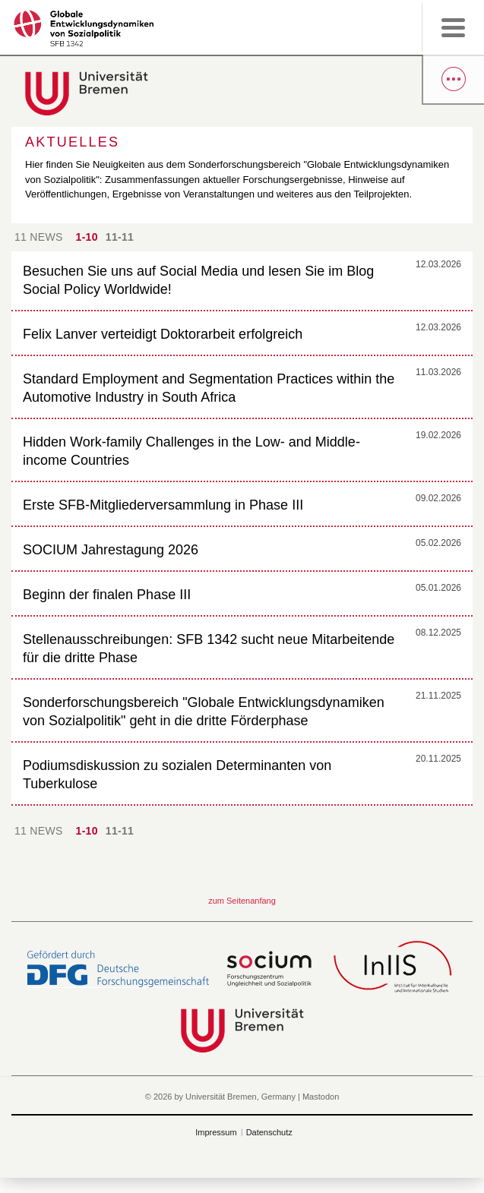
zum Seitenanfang (242, 900)
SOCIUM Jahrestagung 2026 (110, 549)
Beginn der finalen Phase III (107, 594)
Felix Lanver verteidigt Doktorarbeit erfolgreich (162, 334)
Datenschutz (269, 1132)
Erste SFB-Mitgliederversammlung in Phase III (163, 505)
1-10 (87, 237)
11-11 (120, 237)
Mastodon (320, 1096)
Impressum (215, 1132)
